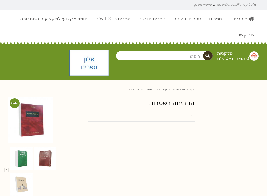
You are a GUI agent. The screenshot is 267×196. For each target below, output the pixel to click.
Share (190, 115)
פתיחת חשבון (202, 5)
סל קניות (248, 5)
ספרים (176, 89)
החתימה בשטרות (145, 89)
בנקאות (165, 89)
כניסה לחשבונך (228, 5)
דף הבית (188, 89)
